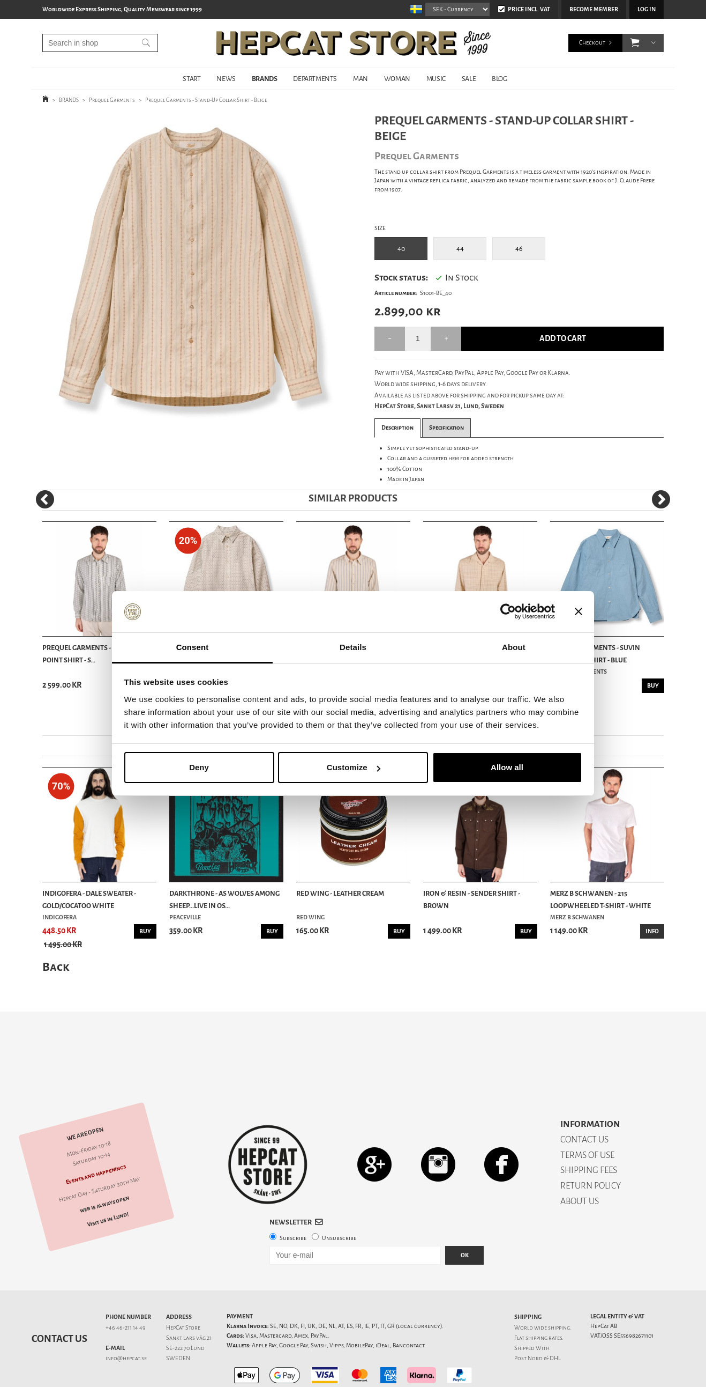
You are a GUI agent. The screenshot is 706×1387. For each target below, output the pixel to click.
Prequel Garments (112, 100)
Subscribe (293, 1201)
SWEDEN (178, 1321)
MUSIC (436, 78)
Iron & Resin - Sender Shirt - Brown (471, 899)
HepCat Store (183, 1290)
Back (55, 967)
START (191, 78)
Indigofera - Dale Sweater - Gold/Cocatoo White (89, 899)
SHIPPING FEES (588, 1132)
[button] (635, 43)
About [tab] (513, 647)
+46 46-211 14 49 (126, 1290)
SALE (469, 78)
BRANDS (264, 78)
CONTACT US (584, 1102)
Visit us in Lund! (108, 1181)
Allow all (507, 767)
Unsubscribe (339, 1201)
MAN (360, 78)
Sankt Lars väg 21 (189, 1300)
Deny (199, 767)
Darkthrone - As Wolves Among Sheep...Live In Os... (224, 899)
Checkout (592, 43)
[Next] (661, 499)
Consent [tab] (192, 647)
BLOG (499, 78)
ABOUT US (579, 1163)
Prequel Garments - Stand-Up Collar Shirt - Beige (206, 100)
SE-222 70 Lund (185, 1311)
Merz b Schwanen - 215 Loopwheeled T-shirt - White (600, 899)
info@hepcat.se (126, 1321)
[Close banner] (578, 612)
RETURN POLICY (590, 1148)
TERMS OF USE (587, 1117)
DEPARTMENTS (315, 78)
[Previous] (45, 499)
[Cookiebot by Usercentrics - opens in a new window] (508, 612)
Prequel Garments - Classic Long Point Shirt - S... (98, 653)
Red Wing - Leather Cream (340, 893)
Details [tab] (353, 647)
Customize (353, 767)
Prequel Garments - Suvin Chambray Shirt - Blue (595, 653)
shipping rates (543, 1300)
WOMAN (397, 78)
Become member (593, 9)
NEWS (225, 78)
